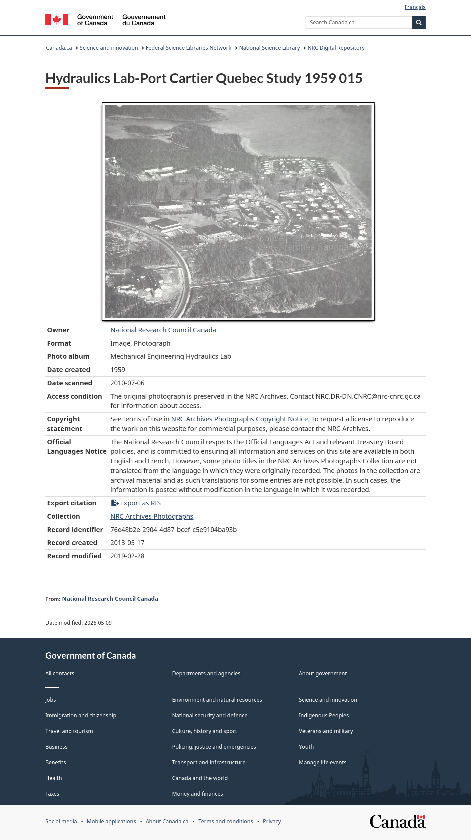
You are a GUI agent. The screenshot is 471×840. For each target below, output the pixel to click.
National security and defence (210, 715)
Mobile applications (111, 821)
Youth (306, 746)
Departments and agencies (206, 673)
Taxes (52, 793)
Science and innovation (109, 47)
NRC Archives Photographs (151, 516)
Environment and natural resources (217, 699)
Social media (61, 821)
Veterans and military (326, 731)
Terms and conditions (225, 821)
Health (53, 778)
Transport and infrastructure (209, 762)
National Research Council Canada (163, 329)
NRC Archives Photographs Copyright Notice (239, 418)
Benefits (55, 762)
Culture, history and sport (204, 731)
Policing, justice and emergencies (214, 746)
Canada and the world (200, 778)
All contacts (59, 673)
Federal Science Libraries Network (188, 47)
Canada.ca (59, 47)
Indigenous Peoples (324, 715)
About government (323, 673)
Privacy (272, 821)
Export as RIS (136, 502)
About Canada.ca (167, 821)
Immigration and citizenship (80, 715)
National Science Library (269, 47)
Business (56, 746)
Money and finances (197, 793)
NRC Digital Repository (336, 47)
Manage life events (323, 762)
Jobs (50, 699)
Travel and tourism (69, 731)
